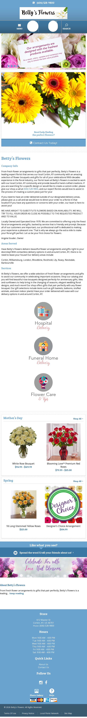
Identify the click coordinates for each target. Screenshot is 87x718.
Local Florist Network (49, 714)
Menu (29, 27)
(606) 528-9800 (45, 2)
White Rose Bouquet (23, 462)
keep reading (17, 591)
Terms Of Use (10, 714)
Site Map (68, 714)
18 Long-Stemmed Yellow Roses (23, 524)
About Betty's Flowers (12, 582)
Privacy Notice (28, 714)
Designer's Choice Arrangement (63, 524)
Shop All (78, 416)
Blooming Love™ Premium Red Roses (62, 464)
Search (57, 26)
